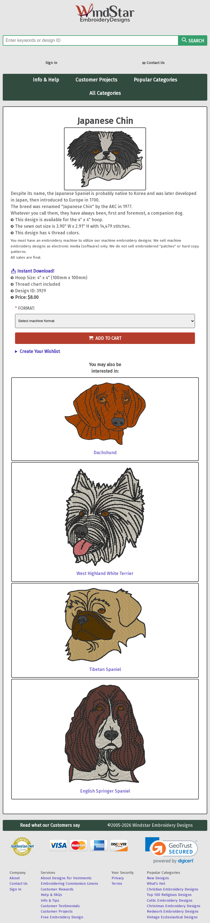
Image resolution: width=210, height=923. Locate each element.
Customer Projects (96, 80)
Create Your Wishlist (40, 351)
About (15, 878)
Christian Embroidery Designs (172, 889)
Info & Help (46, 80)
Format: (26, 308)
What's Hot (156, 883)
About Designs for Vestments (66, 878)
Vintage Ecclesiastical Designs (172, 917)
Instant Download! (35, 271)
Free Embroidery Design (62, 917)
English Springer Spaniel (105, 791)
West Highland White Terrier (105, 573)
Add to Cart (105, 338)
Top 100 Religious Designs (169, 894)
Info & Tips (50, 900)
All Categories (105, 93)
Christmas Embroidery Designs (173, 906)
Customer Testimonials (60, 906)
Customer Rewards (57, 889)
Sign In (51, 62)
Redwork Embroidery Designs (173, 911)
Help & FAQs (51, 894)
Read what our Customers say (50, 825)
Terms (117, 883)
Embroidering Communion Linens (69, 883)
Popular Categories (155, 80)
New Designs (158, 878)
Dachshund (105, 452)
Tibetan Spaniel (105, 669)
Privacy (118, 878)
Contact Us (153, 63)
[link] (171, 850)
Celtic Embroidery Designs (169, 900)
